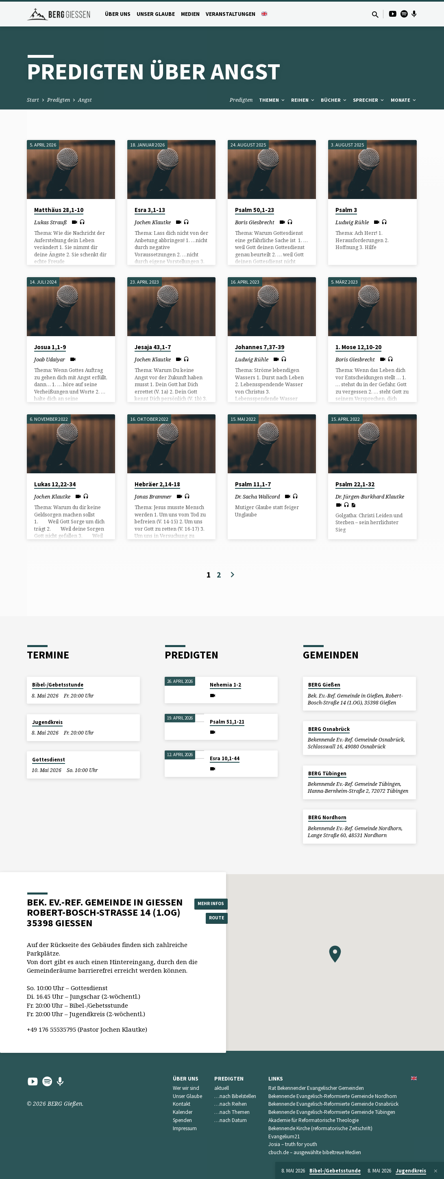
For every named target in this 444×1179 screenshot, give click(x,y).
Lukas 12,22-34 (55, 484)
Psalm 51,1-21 (227, 721)
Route (215, 918)
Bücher (334, 100)
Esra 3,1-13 (150, 210)
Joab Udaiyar (49, 359)
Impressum (185, 1128)
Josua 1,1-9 (50, 347)
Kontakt (181, 1103)
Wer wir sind (186, 1088)
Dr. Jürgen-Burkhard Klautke (369, 496)
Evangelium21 (284, 1136)
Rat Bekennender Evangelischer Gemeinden (316, 1088)
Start (33, 99)
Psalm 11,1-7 (253, 484)
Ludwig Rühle (352, 222)
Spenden (182, 1120)
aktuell (221, 1088)
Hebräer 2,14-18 (157, 484)
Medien (190, 14)
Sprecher (369, 100)
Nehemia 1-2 (225, 684)
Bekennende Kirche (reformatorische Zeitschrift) (320, 1128)
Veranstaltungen (230, 14)
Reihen (303, 100)
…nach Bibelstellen (235, 1096)
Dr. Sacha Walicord (257, 496)
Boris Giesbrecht (254, 222)
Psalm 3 (346, 210)
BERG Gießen (324, 684)
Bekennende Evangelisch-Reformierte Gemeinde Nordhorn (332, 1096)
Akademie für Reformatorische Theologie (313, 1120)
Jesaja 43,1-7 (153, 347)
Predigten (58, 99)
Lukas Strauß (50, 222)
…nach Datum (230, 1120)
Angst (85, 99)
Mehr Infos (215, 902)
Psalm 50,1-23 (254, 210)
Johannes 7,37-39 (259, 347)
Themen (272, 100)
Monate (404, 100)
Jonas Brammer (153, 496)
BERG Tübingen (327, 773)
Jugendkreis (47, 722)
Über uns (118, 14)
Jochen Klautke (153, 222)
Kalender (182, 1112)
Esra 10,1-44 (224, 758)
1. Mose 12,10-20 (358, 347)
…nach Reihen (230, 1103)
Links (275, 1078)
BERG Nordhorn (327, 817)
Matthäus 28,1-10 (58, 210)
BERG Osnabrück (329, 729)
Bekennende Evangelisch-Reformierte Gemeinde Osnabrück (333, 1103)
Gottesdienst (48, 759)
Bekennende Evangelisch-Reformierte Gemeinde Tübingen (331, 1112)
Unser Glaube (156, 14)
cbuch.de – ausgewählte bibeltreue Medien (314, 1152)
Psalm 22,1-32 (354, 484)
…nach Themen (232, 1112)
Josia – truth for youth (292, 1144)
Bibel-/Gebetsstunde (57, 684)
